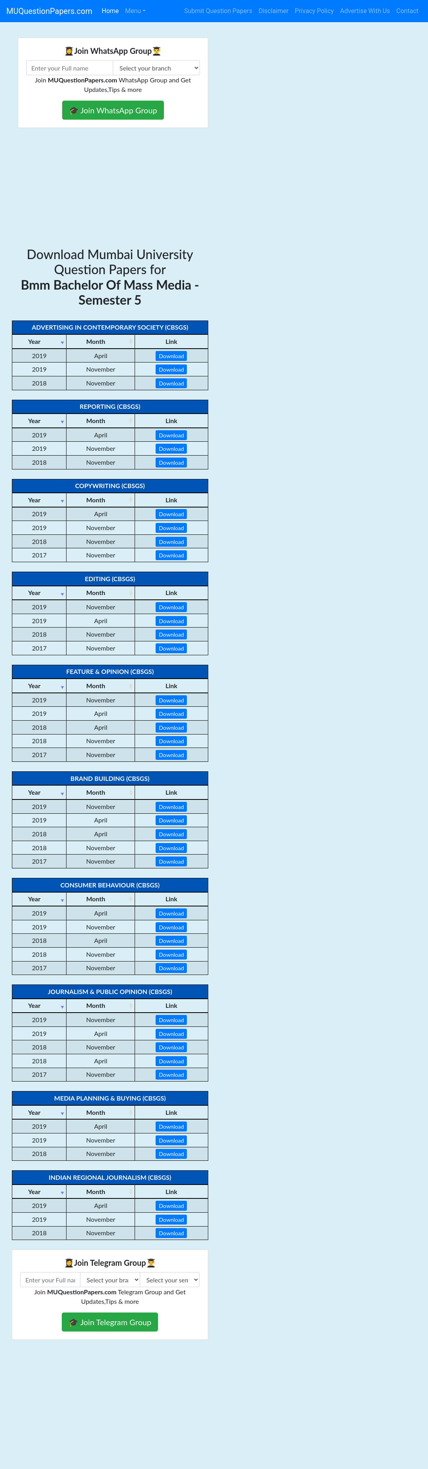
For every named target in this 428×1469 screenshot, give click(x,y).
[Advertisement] (214, 187)
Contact (407, 11)
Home (110, 11)
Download (171, 356)
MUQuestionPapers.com (49, 11)
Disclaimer (273, 11)
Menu (133, 11)
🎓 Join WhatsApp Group (113, 110)
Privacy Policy (314, 11)
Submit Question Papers (218, 11)
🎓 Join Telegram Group (109, 1322)
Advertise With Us (365, 11)
